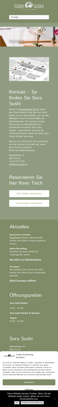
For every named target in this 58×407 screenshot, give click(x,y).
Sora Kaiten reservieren (29, 193)
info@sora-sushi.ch (18, 164)
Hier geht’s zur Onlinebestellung (25, 259)
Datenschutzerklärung (32, 403)
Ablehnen (29, 389)
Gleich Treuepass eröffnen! (23, 280)
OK (16, 403)
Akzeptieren (29, 382)
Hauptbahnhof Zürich (29, 109)
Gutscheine (15, 237)
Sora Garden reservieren (29, 203)
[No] (54, 398)
